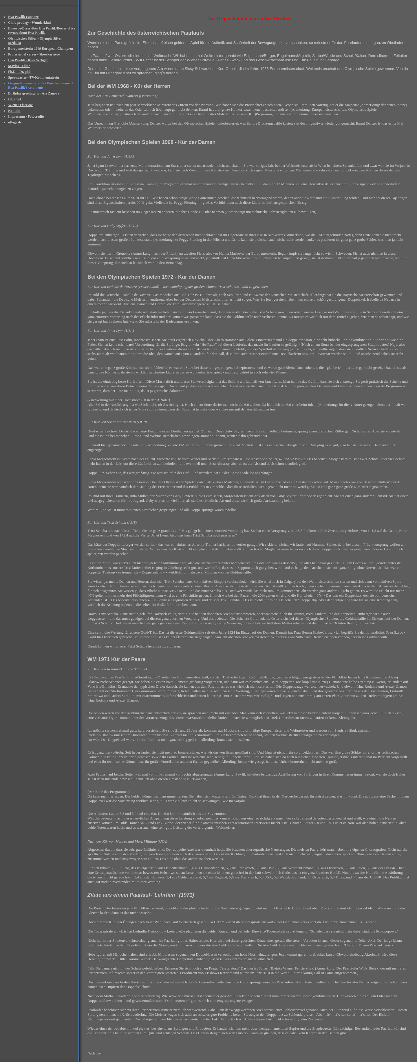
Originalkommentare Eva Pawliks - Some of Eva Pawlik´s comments (40, 85)
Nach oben (95, 1053)
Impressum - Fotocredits (26, 116)
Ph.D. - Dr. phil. (20, 72)
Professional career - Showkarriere (34, 54)
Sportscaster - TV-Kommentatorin (33, 77)
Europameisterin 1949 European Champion (40, 49)
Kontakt (14, 111)
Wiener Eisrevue (20, 105)
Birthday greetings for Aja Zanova (33, 93)
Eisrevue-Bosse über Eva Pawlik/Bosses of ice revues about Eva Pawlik (41, 30)
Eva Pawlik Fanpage (23, 17)
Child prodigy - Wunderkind (29, 23)
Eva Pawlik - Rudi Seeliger (28, 60)
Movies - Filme (19, 66)
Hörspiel (14, 99)
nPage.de (14, 122)
